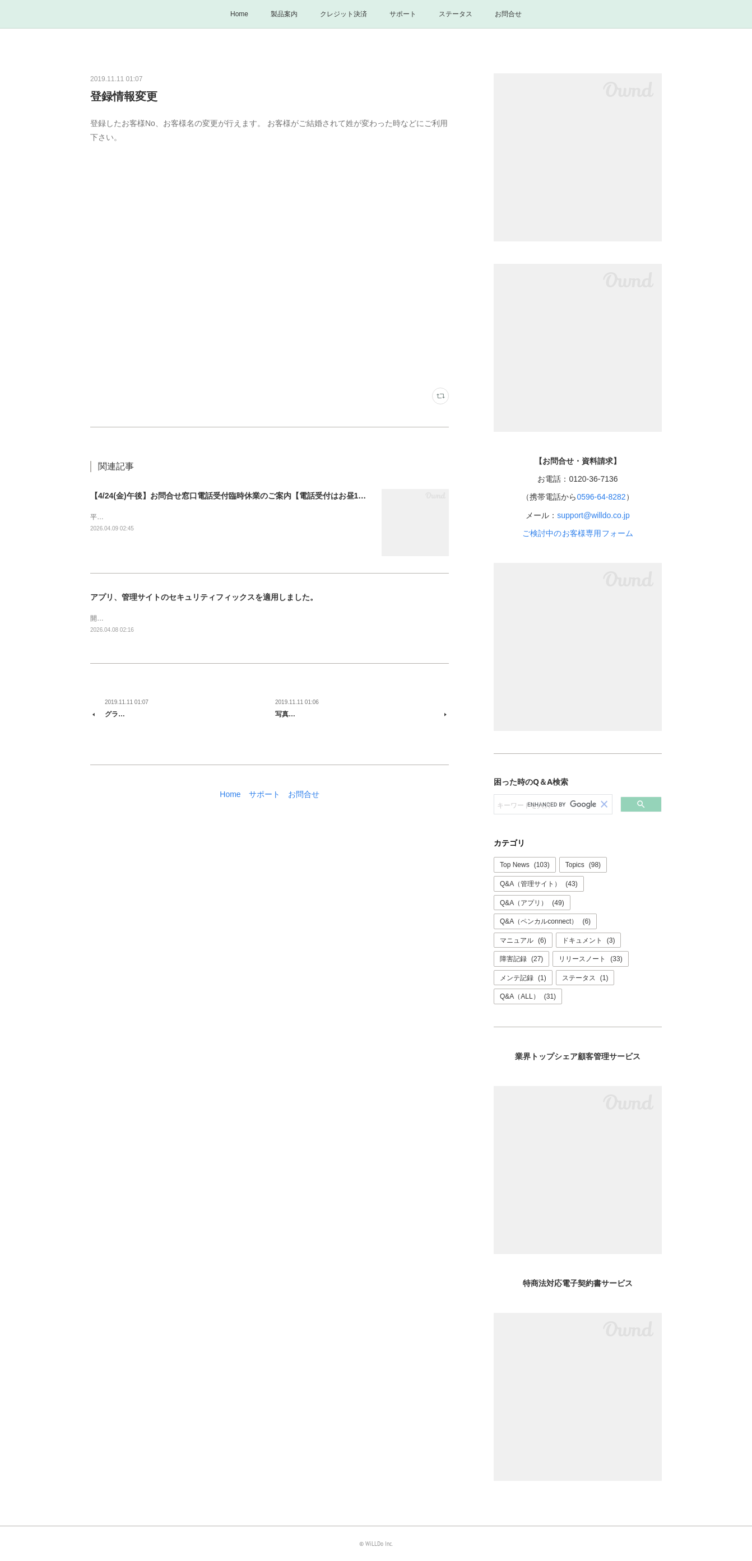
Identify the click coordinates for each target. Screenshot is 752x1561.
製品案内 (284, 14)
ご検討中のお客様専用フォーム (578, 533)
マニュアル (523, 940)
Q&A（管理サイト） (539, 884)
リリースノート (590, 959)
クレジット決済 (343, 14)
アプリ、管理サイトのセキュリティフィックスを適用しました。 (204, 597)
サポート (402, 14)
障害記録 (521, 959)
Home (239, 14)
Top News (525, 865)
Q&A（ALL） (528, 996)
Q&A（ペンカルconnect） (545, 921)
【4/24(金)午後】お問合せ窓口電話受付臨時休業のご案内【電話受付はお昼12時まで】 (242, 495)
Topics (583, 865)
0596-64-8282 (601, 496)
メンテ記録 (523, 978)
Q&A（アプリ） (532, 903)
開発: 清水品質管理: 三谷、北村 (137, 618)
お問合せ (508, 14)
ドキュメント (588, 940)
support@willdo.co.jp (593, 515)
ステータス (455, 14)
